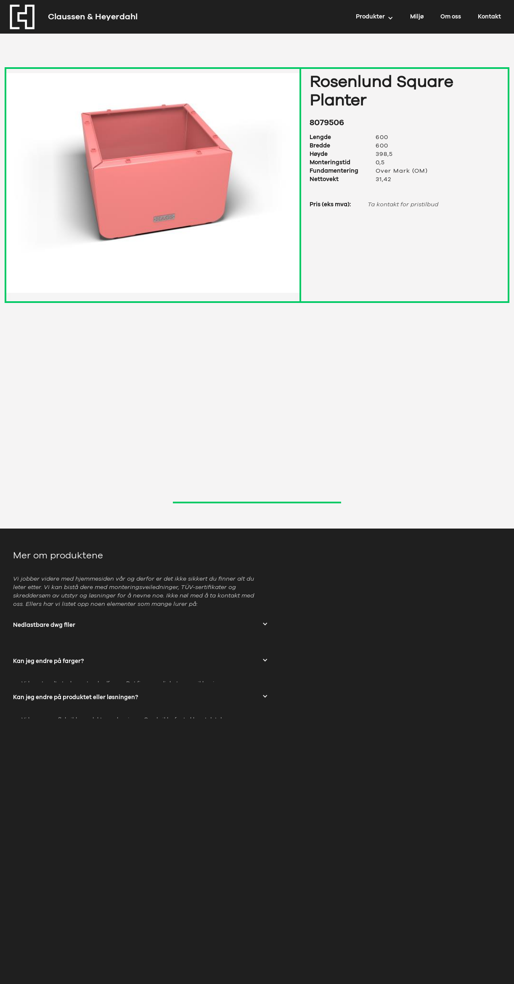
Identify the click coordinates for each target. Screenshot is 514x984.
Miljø (417, 17)
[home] (71, 16)
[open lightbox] (152, 181)
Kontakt (489, 17)
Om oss (450, 17)
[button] (374, 17)
